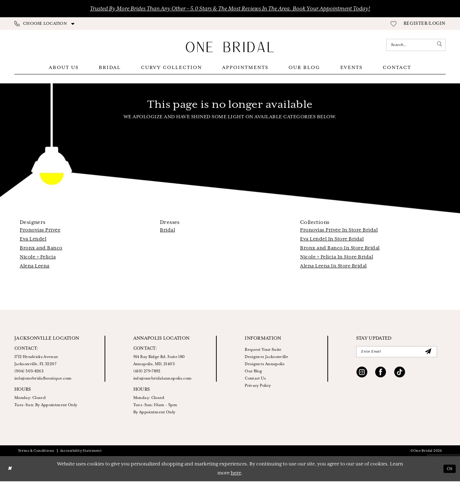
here (236, 474)
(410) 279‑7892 (147, 372)
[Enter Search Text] (416, 45)
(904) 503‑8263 (28, 372)
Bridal (167, 231)
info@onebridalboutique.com (43, 379)
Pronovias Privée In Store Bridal (339, 231)
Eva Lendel (33, 240)
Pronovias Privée (40, 231)
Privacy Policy (258, 386)
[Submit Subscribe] (428, 353)
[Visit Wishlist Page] (393, 24)
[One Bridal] (230, 47)
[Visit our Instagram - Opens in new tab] (362, 375)
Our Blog (253, 372)
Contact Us (255, 379)
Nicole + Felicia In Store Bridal (336, 258)
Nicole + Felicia (38, 258)
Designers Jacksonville (266, 357)
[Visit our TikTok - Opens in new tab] (399, 375)
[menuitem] (44, 24)
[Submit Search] (439, 45)
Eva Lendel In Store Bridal (332, 240)
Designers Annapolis (265, 365)
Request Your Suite (263, 350)
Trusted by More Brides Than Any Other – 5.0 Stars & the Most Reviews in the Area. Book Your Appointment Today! (230, 8)
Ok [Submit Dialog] (449, 469)
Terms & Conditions (36, 452)
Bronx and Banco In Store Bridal (340, 249)
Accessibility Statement (81, 452)
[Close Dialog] (10, 469)
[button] (424, 24)
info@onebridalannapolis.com (162, 379)
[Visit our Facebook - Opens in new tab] (380, 375)
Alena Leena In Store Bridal (333, 267)
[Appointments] (45, 45)
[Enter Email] (396, 353)
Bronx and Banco (41, 249)
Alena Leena (35, 267)
